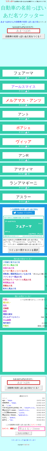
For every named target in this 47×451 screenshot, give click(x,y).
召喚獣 (6, 310)
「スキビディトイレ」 (29, 409)
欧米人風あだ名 (9, 290)
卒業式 (6, 327)
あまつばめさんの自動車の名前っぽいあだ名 (19, 22)
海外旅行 (7, 324)
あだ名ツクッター (30, 442)
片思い (6, 301)
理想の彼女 (7, 316)
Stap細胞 (7, 321)
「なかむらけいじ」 (23, 416)
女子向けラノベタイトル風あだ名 (17, 281)
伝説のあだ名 (8, 269)
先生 (5, 307)
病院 (5, 313)
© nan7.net (26, 446)
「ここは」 (9, 407)
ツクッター (10, 1)
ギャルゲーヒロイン (11, 318)
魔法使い (7, 304)
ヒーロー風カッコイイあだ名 (15, 272)
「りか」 (11, 421)
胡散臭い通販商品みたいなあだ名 (17, 275)
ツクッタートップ (17, 442)
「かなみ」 (14, 404)
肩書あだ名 (7, 287)
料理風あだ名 (8, 284)
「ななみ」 (10, 402)
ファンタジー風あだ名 (12, 278)
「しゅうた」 (21, 414)
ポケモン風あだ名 (10, 267)
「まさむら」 (12, 419)
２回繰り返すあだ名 (11, 264)
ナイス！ (23, 78)
